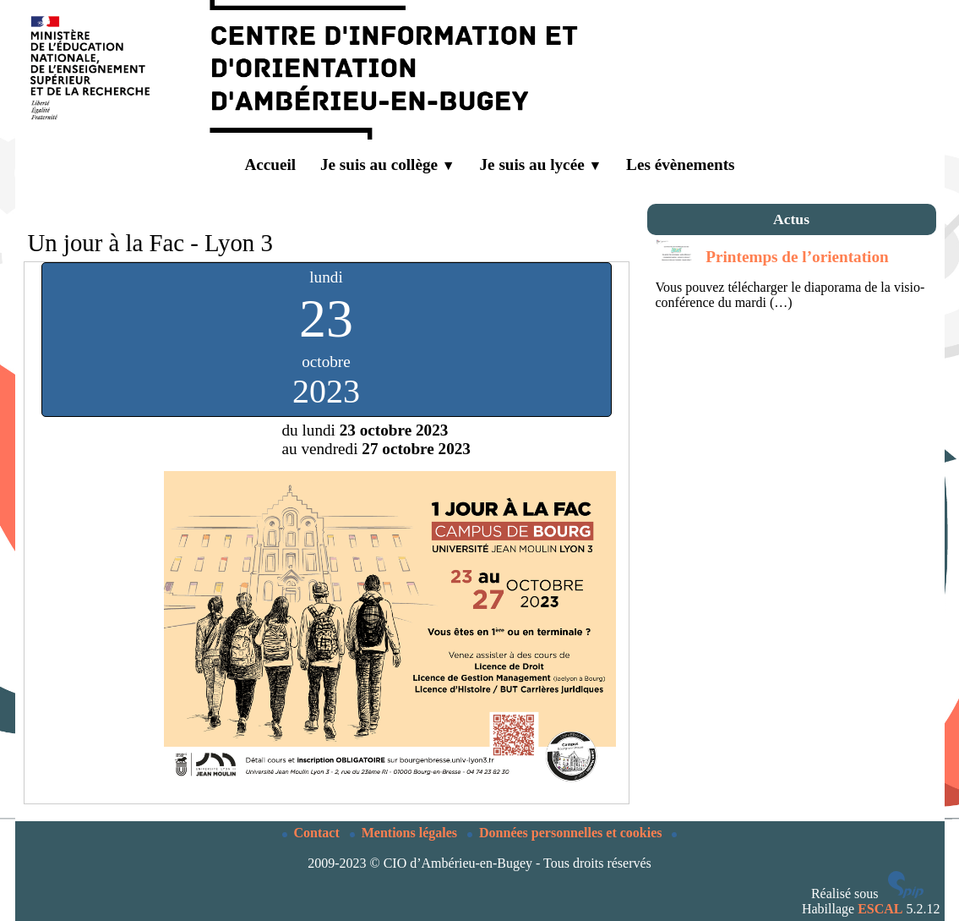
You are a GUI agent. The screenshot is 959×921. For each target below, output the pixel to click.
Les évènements (680, 164)
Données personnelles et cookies (566, 832)
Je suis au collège (387, 164)
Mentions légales (405, 832)
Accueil (258, 165)
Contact (312, 832)
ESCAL (880, 909)
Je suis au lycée (540, 164)
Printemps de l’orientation (797, 257)
